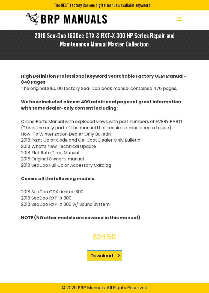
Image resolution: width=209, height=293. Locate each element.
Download (102, 256)
